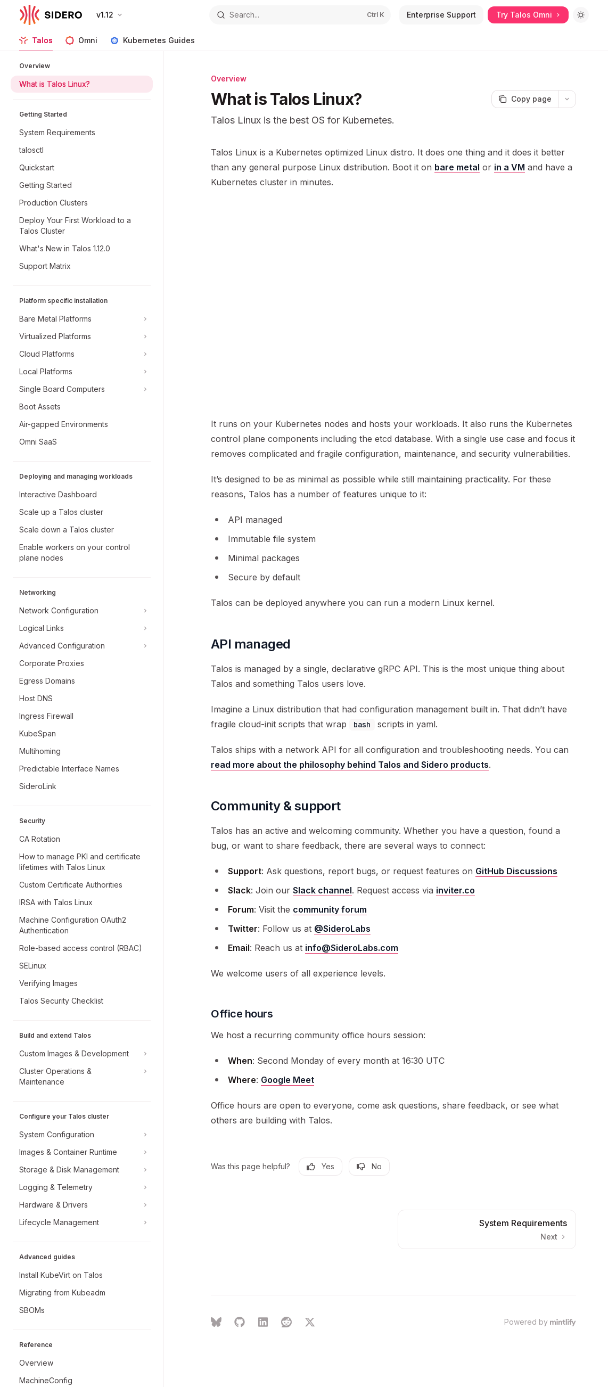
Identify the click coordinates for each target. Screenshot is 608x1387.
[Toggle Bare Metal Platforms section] (82, 318)
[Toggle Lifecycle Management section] (82, 1222)
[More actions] (567, 99)
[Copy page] (524, 99)
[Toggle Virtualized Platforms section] (82, 336)
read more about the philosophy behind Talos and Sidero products (350, 764)
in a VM (509, 167)
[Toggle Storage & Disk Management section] (82, 1169)
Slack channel (322, 890)
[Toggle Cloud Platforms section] (82, 354)
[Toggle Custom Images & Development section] (82, 1053)
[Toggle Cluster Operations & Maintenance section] (82, 1076)
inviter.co (455, 890)
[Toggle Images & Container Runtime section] (82, 1152)
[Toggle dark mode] (581, 15)
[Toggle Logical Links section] (82, 628)
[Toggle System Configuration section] (82, 1134)
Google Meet (287, 1079)
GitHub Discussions (516, 871)
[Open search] (300, 14)
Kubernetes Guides (152, 43)
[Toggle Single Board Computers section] (82, 389)
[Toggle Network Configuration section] (82, 610)
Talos (36, 43)
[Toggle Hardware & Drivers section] (82, 1204)
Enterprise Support (441, 14)
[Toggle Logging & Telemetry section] (82, 1187)
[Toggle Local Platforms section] (82, 371)
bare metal (457, 167)
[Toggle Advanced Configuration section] (82, 645)
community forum (330, 909)
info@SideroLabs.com (351, 947)
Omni (81, 43)
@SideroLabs (342, 928)
